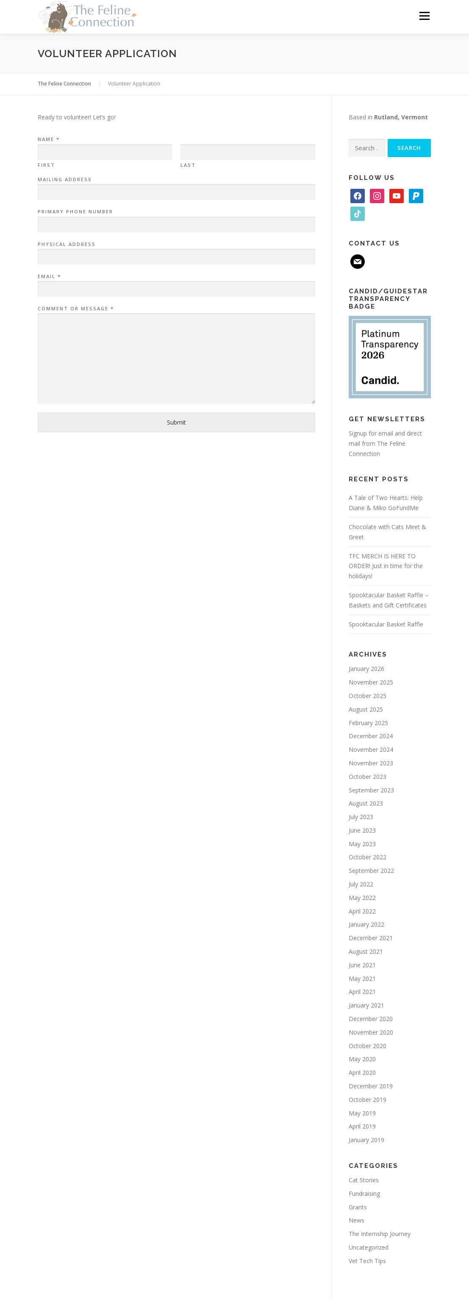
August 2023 (366, 803)
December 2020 (371, 1019)
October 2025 (367, 696)
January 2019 (366, 1140)
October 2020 (367, 1046)
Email (49, 276)
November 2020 (371, 1032)
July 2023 (361, 817)
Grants (358, 1207)
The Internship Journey (380, 1234)
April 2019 (362, 1126)
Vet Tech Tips (367, 1261)
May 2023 (362, 844)
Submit (176, 422)
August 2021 (366, 951)
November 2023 (371, 763)
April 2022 (362, 911)
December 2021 (371, 938)
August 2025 (366, 709)
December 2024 (371, 736)
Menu (424, 16)
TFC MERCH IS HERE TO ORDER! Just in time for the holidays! (386, 566)
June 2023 (362, 830)
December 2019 (371, 1086)
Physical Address (67, 244)
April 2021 (362, 992)
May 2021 (362, 978)
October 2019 (367, 1100)
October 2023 (367, 777)
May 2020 (362, 1059)
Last (188, 165)
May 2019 (362, 1113)
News (356, 1220)
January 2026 (366, 669)
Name (48, 139)
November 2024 (371, 749)
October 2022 (367, 857)
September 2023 (371, 790)
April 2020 (362, 1072)
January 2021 (366, 1005)
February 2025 (368, 723)
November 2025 (371, 682)
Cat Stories (364, 1180)
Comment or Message (75, 309)
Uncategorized (369, 1247)
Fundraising (364, 1194)
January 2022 (366, 924)
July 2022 (361, 884)
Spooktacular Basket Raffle (386, 624)
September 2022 (371, 871)
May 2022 (362, 898)
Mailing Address (65, 179)
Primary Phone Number (75, 212)
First (46, 165)
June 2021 (362, 965)
